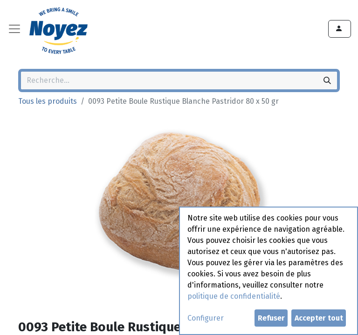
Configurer (205, 318)
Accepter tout (319, 318)
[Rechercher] (327, 80)
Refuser (271, 318)
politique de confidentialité (233, 296)
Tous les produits (47, 101)
